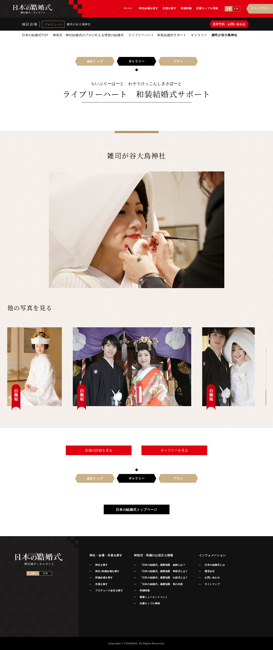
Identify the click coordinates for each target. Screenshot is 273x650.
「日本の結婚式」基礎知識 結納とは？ (162, 565)
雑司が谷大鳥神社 (79, 24)
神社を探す (101, 565)
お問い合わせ (212, 577)
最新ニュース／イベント (154, 597)
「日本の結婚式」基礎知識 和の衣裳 (161, 584)
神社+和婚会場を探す (107, 571)
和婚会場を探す (104, 577)
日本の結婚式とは (215, 565)
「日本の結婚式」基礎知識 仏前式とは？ (164, 577)
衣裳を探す (101, 584)
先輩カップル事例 (150, 603)
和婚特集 (145, 590)
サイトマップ (212, 584)
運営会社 (210, 571)
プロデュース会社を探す (109, 590)
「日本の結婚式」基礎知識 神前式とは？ (164, 571)
